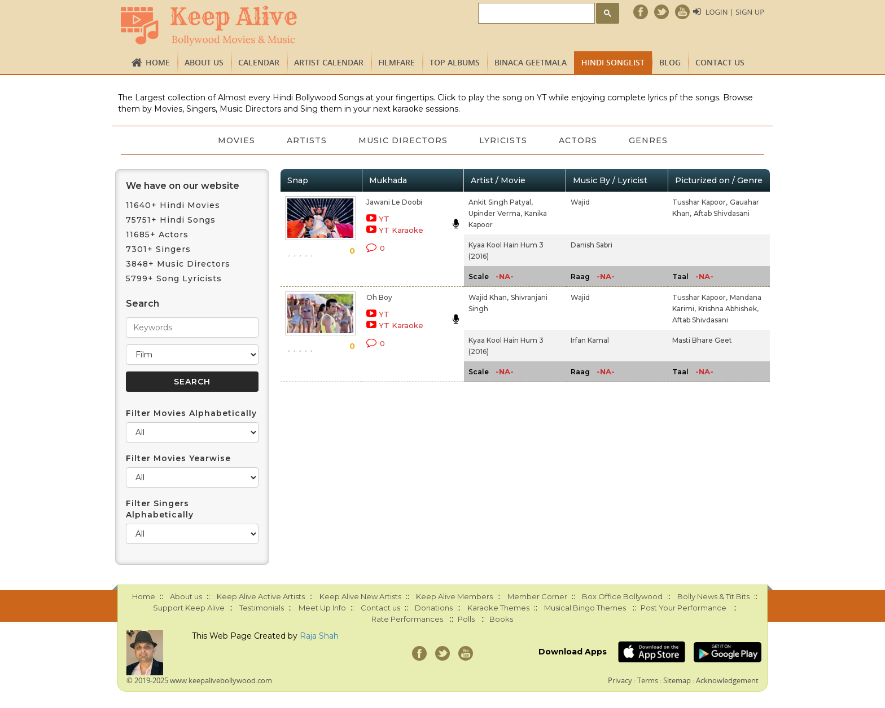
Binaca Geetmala (530, 62)
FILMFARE (396, 62)
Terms (647, 680)
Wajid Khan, (488, 297)
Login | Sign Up (735, 12)
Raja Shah (319, 636)
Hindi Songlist (613, 62)
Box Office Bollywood (622, 596)
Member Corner (537, 596)
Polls (466, 618)
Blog (670, 62)
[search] (535, 13)
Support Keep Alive (189, 607)
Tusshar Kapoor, (700, 202)
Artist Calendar (328, 62)
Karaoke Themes (498, 607)
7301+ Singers (158, 249)
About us (204, 62)
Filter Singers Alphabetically (160, 509)
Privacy (620, 680)
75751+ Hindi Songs (171, 220)
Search (142, 303)
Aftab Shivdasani (722, 213)
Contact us (719, 62)
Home (158, 62)
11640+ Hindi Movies (173, 205)
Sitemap (677, 680)
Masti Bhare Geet (702, 340)
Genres (648, 140)
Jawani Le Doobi (394, 202)
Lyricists (503, 140)
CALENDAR (258, 62)
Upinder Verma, (495, 213)
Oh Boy (379, 297)
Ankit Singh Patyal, (500, 202)
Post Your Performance (683, 607)
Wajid (580, 202)
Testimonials (261, 607)
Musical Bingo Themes (585, 607)
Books (501, 618)
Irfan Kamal (590, 340)
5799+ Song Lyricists (174, 278)
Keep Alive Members (454, 596)
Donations (434, 607)
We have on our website (182, 185)
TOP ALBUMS (455, 62)
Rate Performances (407, 618)
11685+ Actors (157, 234)
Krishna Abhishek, (728, 308)
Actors (578, 140)
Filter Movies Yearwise (178, 458)
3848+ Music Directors (178, 264)
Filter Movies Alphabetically (191, 413)
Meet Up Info (322, 607)
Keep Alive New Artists (360, 596)
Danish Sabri (591, 245)
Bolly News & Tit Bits (713, 596)
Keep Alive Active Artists (261, 596)
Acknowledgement (727, 680)
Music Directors (403, 140)
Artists (307, 140)
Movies (236, 140)
